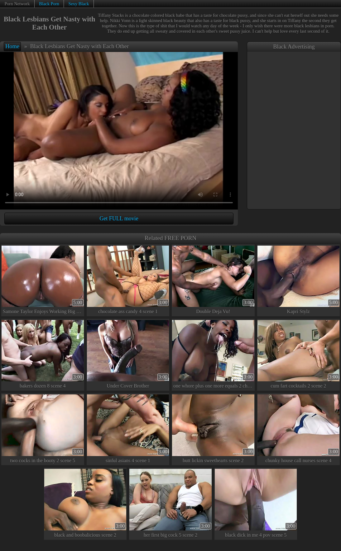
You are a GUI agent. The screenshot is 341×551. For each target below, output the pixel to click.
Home (12, 46)
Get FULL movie (118, 218)
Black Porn (49, 3)
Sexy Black (78, 3)
